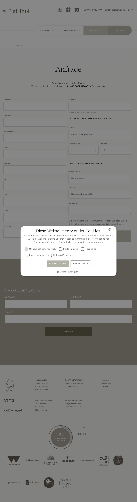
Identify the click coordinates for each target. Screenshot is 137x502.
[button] (68, 271)
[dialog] (68, 251)
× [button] (113, 229)
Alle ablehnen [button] (80, 263)
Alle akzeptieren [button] (58, 263)
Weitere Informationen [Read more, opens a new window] (92, 242)
